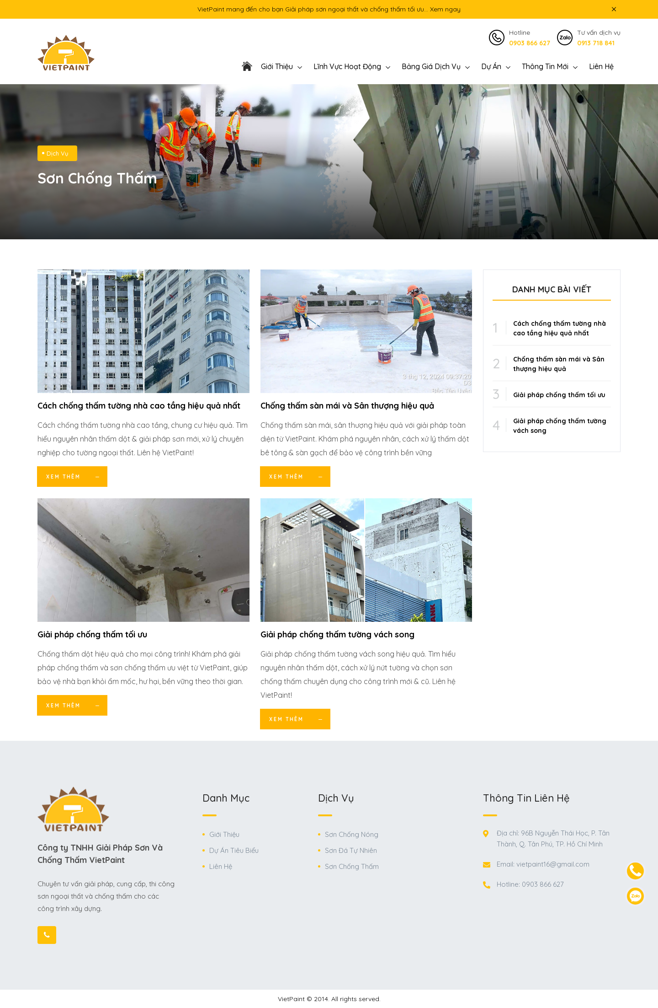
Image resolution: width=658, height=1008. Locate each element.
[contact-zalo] (635, 896)
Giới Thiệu (224, 834)
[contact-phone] (635, 871)
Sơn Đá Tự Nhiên (351, 850)
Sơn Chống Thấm (352, 866)
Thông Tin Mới (545, 66)
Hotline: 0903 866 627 (530, 884)
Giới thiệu (277, 66)
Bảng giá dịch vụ (431, 66)
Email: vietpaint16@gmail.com (543, 864)
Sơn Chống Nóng (351, 834)
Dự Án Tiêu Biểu (234, 850)
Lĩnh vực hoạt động (347, 66)
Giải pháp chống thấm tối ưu (92, 634)
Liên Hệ (601, 66)
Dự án (491, 66)
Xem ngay (445, 9)
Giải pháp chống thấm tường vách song (337, 634)
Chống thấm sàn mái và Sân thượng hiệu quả (347, 405)
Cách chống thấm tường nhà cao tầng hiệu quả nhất (138, 405)
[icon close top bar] (614, 9)
